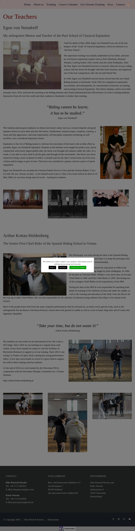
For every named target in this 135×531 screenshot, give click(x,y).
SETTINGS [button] (62, 267)
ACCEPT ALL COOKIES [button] (78, 267)
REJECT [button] (52, 267)
